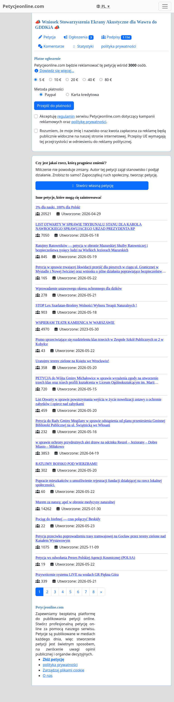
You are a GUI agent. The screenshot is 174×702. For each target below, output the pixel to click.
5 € (41, 79)
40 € (91, 79)
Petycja (47, 37)
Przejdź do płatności (54, 105)
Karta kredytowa (85, 94)
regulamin (66, 116)
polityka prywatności (118, 46)
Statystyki (83, 46)
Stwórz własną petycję (92, 185)
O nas (47, 675)
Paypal (50, 94)
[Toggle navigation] (165, 6)
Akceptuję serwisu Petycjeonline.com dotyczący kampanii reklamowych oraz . (97, 119)
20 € (74, 79)
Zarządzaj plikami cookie (63, 670)
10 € (57, 79)
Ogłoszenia (78, 37)
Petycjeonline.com (23, 6)
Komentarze (51, 46)
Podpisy (116, 37)
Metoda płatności (48, 89)
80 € (108, 79)
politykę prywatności (88, 121)
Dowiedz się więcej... (54, 70)
